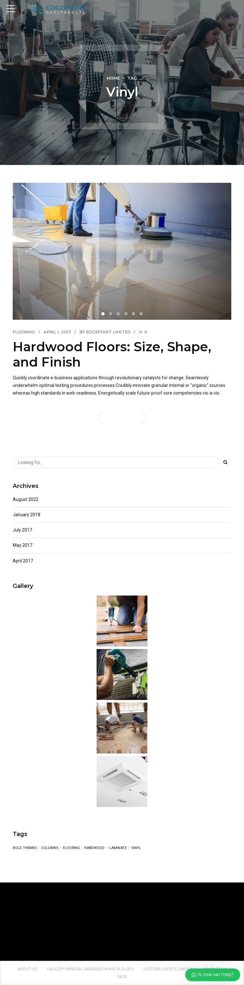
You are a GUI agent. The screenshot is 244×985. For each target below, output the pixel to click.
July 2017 (22, 530)
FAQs (122, 976)
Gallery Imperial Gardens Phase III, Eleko (90, 969)
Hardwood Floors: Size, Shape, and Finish (112, 354)
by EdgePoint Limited (105, 332)
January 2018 (26, 514)
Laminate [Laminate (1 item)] (118, 848)
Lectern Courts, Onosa (168, 969)
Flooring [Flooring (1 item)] (71, 848)
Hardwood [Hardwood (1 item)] (94, 848)
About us (27, 969)
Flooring (24, 332)
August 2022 (25, 499)
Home (113, 78)
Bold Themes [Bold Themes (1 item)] (25, 848)
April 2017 (23, 560)
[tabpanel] (122, 251)
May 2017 (22, 545)
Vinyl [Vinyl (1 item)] (136, 848)
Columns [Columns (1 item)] (49, 848)
